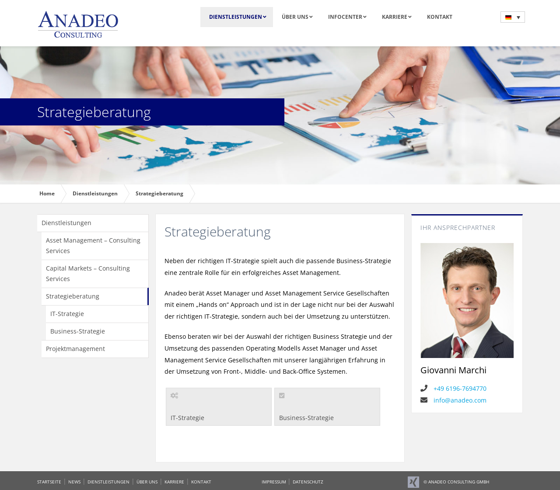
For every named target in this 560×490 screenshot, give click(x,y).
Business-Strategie (77, 331)
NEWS (74, 482)
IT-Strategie (67, 313)
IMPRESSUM (274, 482)
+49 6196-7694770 (453, 388)
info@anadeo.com (453, 400)
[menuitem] (512, 17)
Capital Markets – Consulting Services (88, 273)
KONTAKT (201, 482)
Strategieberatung (72, 296)
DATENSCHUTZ (308, 482)
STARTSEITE (49, 482)
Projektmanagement (75, 348)
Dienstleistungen (66, 223)
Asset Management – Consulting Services (93, 245)
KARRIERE (174, 482)
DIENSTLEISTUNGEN (109, 482)
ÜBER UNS (147, 482)
